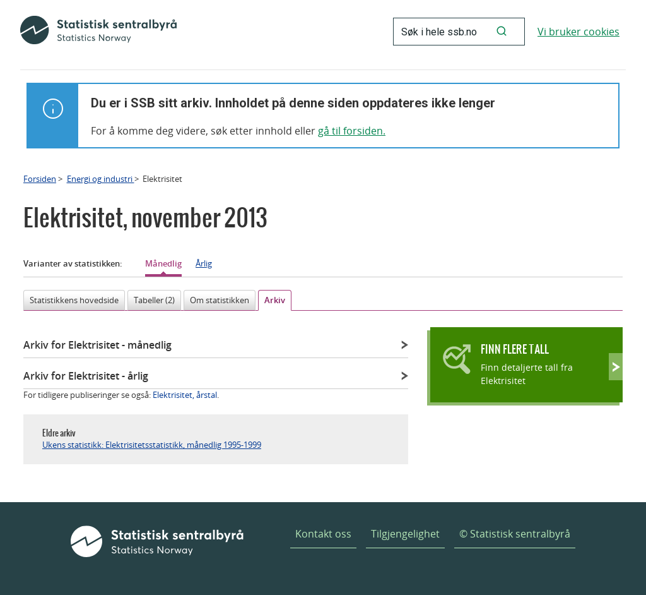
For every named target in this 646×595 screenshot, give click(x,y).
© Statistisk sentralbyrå (514, 534)
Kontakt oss (323, 534)
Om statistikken (219, 300)
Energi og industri (100, 178)
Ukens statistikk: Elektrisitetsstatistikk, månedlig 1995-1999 (151, 444)
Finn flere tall (515, 349)
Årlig (204, 263)
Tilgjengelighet (405, 534)
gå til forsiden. (351, 131)
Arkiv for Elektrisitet (97, 345)
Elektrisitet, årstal (185, 394)
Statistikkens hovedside (74, 300)
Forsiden (39, 178)
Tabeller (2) (154, 300)
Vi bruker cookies (578, 32)
